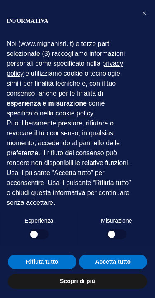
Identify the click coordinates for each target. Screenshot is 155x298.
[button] (144, 13)
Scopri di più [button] (77, 281)
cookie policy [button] (74, 113)
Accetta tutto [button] (113, 261)
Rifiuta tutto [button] (42, 261)
